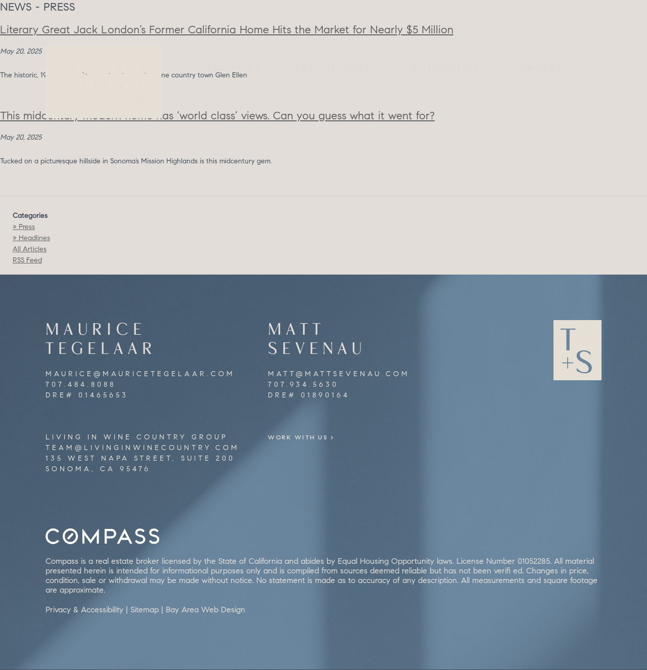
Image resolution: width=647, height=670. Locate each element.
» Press (24, 226)
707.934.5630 (303, 384)
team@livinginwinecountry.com (142, 447)
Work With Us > (314, 437)
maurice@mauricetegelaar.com (140, 374)
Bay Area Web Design (205, 609)
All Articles (30, 249)
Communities (441, 68)
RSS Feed (27, 260)
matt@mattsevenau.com (339, 374)
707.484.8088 (80, 384)
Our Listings (332, 68)
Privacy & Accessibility (84, 609)
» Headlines (31, 238)
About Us (233, 68)
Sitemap (144, 609)
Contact (538, 68)
